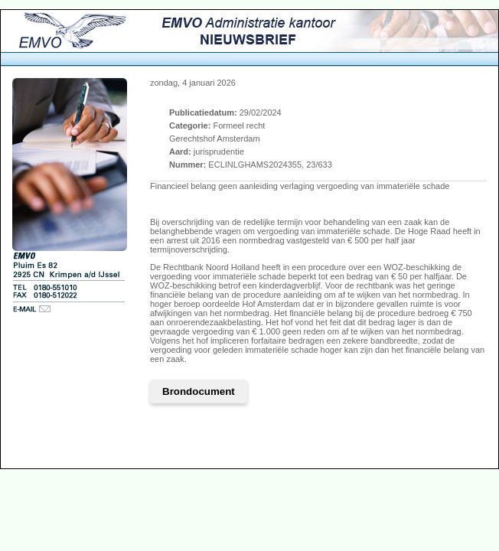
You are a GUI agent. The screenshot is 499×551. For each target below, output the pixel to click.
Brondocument (198, 391)
